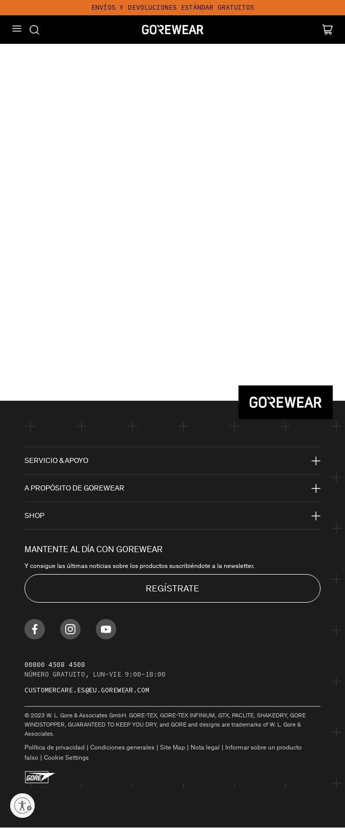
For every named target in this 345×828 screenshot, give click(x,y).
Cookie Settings (66, 757)
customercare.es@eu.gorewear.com (86, 690)
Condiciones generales (122, 747)
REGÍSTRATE (172, 588)
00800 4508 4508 (54, 664)
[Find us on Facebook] (34, 629)
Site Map (172, 747)
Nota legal (205, 747)
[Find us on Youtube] (106, 629)
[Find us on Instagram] (70, 629)
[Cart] (327, 29)
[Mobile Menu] (16, 28)
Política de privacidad (54, 747)
